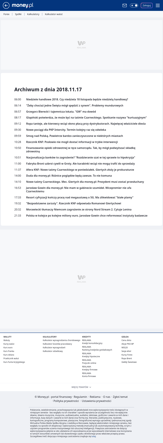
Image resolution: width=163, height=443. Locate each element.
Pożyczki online (89, 363)
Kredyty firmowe (89, 369)
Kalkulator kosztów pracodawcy (57, 343)
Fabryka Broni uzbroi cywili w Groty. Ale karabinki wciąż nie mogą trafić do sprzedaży (80, 163)
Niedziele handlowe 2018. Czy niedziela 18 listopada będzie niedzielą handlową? (77, 99)
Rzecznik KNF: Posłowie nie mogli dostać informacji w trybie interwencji (72, 142)
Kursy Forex (127, 354)
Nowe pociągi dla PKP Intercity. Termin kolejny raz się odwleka (66, 130)
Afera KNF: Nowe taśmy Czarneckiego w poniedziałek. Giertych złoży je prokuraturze (80, 169)
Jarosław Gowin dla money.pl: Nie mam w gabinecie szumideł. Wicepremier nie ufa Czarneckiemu (78, 189)
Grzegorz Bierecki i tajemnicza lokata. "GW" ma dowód (61, 111)
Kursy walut (8, 343)
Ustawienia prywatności (96, 401)
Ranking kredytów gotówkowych (97, 349)
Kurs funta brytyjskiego (14, 362)
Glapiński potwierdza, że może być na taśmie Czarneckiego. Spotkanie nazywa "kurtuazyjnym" (86, 117)
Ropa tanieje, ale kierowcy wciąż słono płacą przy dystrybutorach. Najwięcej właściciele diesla (86, 123)
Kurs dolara (8, 354)
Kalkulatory (33, 14)
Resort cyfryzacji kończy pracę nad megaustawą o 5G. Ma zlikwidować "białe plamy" (79, 197)
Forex (6, 14)
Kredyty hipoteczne (91, 356)
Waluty (6, 340)
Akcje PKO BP (128, 343)
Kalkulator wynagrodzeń (54, 347)
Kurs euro (8, 347)
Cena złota (126, 340)
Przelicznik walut (11, 358)
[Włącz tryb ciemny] (134, 5)
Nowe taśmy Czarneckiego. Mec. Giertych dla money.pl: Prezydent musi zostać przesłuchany (85, 182)
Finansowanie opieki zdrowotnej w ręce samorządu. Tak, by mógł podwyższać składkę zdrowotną (80, 149)
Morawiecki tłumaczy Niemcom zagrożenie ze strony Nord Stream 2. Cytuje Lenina (79, 209)
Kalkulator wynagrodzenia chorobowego (61, 340)
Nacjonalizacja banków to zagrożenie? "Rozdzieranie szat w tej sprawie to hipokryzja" (80, 157)
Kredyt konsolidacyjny (92, 343)
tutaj (93, 436)
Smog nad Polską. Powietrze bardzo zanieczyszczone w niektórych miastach (74, 136)
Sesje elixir (126, 351)
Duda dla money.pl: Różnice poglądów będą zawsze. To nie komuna (69, 175)
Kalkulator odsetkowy (53, 351)
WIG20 (125, 347)
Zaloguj (147, 5)
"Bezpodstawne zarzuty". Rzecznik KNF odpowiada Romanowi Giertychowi (73, 203)
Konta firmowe (89, 376)
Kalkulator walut (54, 14)
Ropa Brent (127, 358)
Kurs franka (8, 351)
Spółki (18, 14)
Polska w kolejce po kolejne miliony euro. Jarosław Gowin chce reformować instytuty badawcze (87, 215)
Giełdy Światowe (129, 362)
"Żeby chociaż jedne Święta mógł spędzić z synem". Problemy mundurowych (74, 105)
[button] (157, 5)
